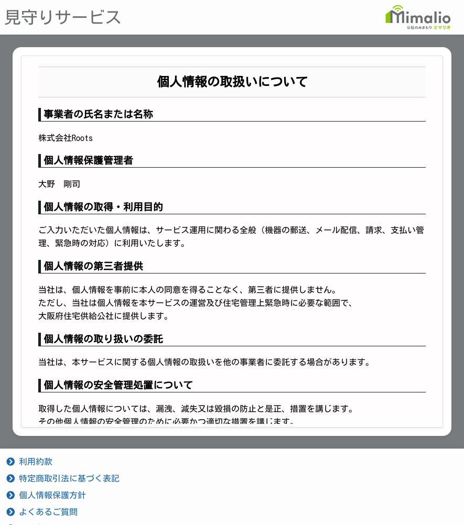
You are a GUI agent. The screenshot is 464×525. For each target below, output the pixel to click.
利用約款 (29, 461)
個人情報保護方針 (46, 495)
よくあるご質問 (42, 512)
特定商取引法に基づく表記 (63, 478)
